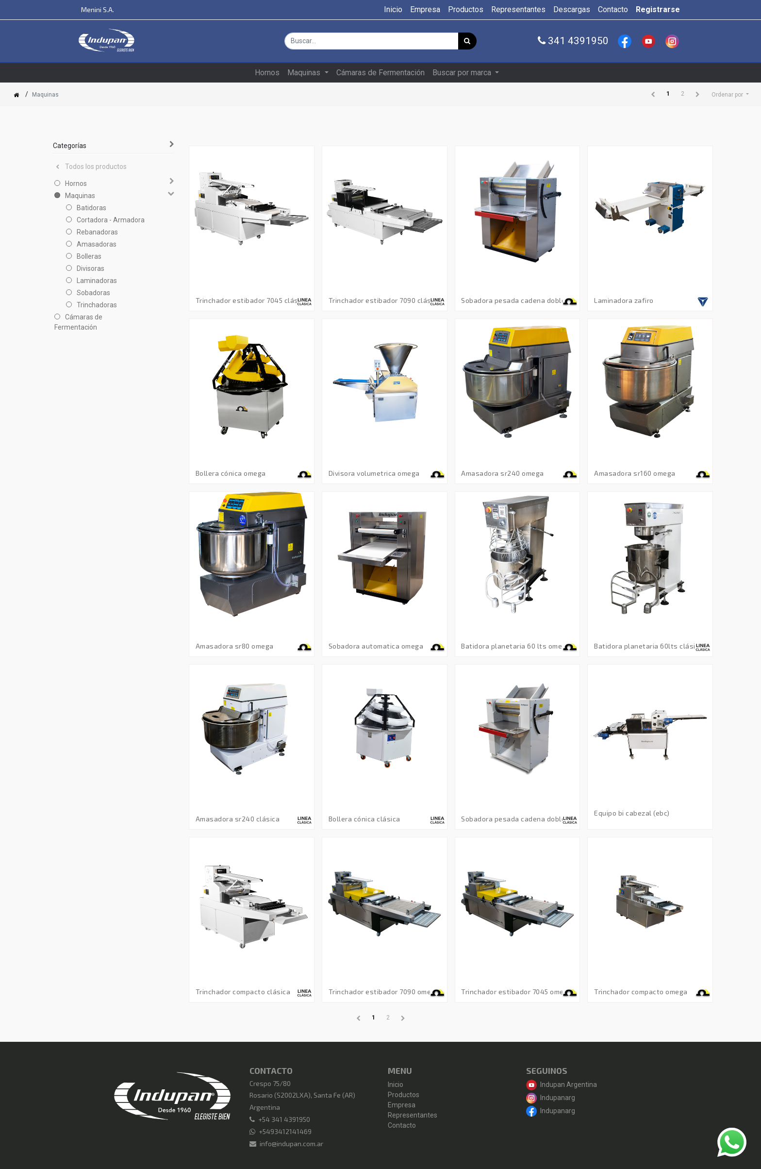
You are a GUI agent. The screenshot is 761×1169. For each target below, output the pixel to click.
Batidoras (91, 208)
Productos (403, 1095)
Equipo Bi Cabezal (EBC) (632, 813)
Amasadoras (96, 244)
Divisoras (90, 268)
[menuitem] (393, 9)
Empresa (401, 1105)
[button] (730, 94)
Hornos (76, 183)
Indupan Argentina (561, 1084)
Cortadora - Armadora (111, 220)
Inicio (395, 1084)
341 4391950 (573, 41)
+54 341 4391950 (284, 1119)
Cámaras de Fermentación (78, 322)
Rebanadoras (97, 232)
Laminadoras (97, 280)
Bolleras (89, 256)
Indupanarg (550, 1098)
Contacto (402, 1125)
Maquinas (80, 196)
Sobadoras (93, 293)
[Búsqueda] (467, 41)
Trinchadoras (97, 305)
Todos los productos (91, 166)
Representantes (412, 1115)
